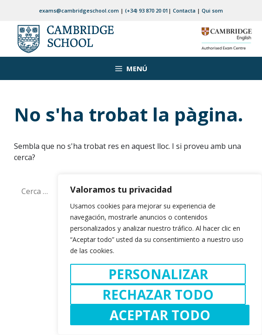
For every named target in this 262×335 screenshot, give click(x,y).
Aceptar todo (160, 315)
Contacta (184, 10)
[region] (160, 254)
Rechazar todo (158, 294)
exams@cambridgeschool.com (79, 10)
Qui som (212, 10)
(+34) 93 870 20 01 (146, 10)
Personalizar (158, 274)
